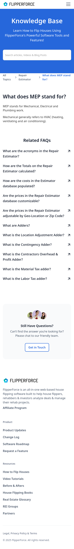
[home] (19, 4)
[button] (67, 4)
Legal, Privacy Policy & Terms (20, 533)
